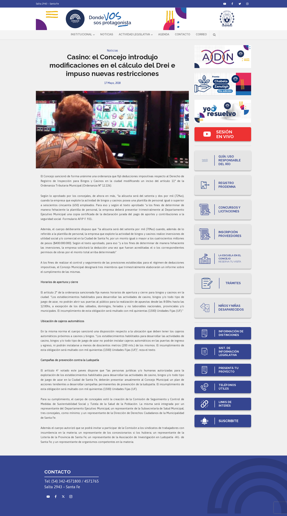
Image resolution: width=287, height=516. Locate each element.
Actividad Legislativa (134, 34)
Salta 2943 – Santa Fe (47, 3)
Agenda (163, 34)
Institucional (81, 34)
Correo (201, 34)
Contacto (182, 34)
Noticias (106, 34)
